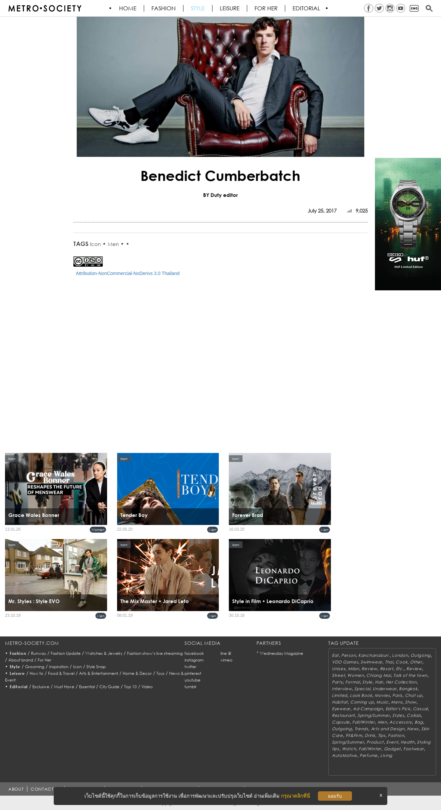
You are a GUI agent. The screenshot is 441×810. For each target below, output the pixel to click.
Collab (414, 715)
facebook (194, 653)
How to (36, 673)
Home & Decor (137, 673)
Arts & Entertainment (98, 673)
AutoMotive (344, 755)
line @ (225, 653)
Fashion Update (66, 653)
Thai (389, 661)
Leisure (230, 8)
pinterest (192, 673)
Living (386, 755)
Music (382, 702)
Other (416, 661)
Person (348, 655)
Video (147, 686)
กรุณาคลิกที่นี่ (295, 796)
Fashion (164, 8)
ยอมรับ (335, 796)
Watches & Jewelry (103, 653)
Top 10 (130, 686)
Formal (352, 682)
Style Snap (96, 666)
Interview (342, 688)
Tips (382, 735)
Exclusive (40, 686)
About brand (20, 659)
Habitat (340, 702)
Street (338, 675)
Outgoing (421, 655)
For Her (44, 659)
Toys (160, 673)
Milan (353, 668)
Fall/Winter (363, 722)
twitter (190, 666)
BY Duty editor (220, 195)
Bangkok (408, 688)
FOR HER (266, 8)
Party (337, 682)
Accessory (400, 722)
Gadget (392, 748)
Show (410, 702)
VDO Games (345, 661)
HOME (128, 8)
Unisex (338, 668)
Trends (361, 728)
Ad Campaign (368, 708)
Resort (386, 668)
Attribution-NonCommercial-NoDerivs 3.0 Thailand (127, 273)
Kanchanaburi (373, 655)
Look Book (361, 695)
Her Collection (401, 682)
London (400, 655)
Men (113, 244)
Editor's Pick (398, 708)
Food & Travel (61, 673)
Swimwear (371, 661)
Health (407, 742)
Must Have (64, 686)
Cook (401, 661)
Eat (335, 655)
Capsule (341, 722)
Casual (420, 708)
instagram (193, 659)
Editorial (307, 8)
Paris (397, 695)
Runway (38, 653)
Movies (382, 695)
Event (392, 742)
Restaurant (343, 715)
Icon (95, 244)
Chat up (413, 695)
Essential (87, 686)
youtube (192, 680)
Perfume (369, 755)
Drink (370, 735)
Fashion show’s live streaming (155, 653)
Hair (379, 682)
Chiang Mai (378, 675)
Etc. (400, 668)
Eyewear (341, 708)
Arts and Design (388, 728)
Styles (398, 715)
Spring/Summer (374, 715)
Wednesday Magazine (281, 653)
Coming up (362, 702)
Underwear (384, 688)
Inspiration (58, 666)
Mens (396, 702)
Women (97, 530)
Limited (339, 695)
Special (362, 688)
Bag (419, 722)
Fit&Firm (354, 735)
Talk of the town (410, 675)
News (413, 728)
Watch (349, 748)
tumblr (190, 686)
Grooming (34, 666)
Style (198, 8)
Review (369, 668)
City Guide (109, 686)
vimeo (226, 659)
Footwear (413, 748)
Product (375, 742)
